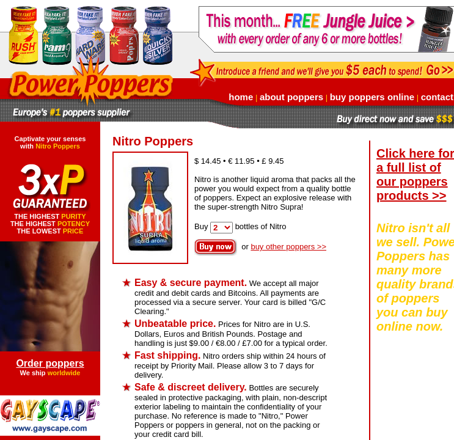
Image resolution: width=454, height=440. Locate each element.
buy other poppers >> (288, 246)
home (241, 97)
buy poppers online (372, 97)
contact (437, 97)
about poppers (291, 97)
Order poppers (50, 363)
